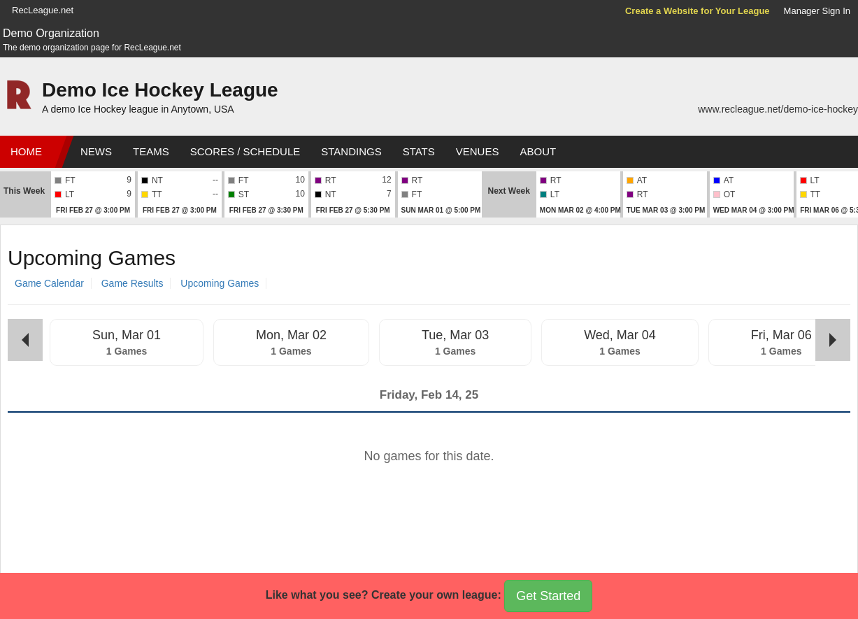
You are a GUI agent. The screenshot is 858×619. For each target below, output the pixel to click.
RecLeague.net (42, 10)
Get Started (548, 596)
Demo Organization (51, 33)
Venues (477, 151)
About (538, 151)
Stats (419, 151)
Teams (151, 151)
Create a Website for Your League (697, 11)
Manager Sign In (817, 11)
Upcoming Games (219, 283)
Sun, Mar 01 (126, 335)
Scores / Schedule (245, 151)
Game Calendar (49, 283)
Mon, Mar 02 (291, 335)
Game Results (132, 283)
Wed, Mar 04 (620, 335)
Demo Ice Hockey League (160, 90)
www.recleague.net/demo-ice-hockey (778, 109)
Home (26, 151)
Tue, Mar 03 (455, 335)
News (96, 151)
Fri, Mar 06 (781, 335)
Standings (351, 151)
